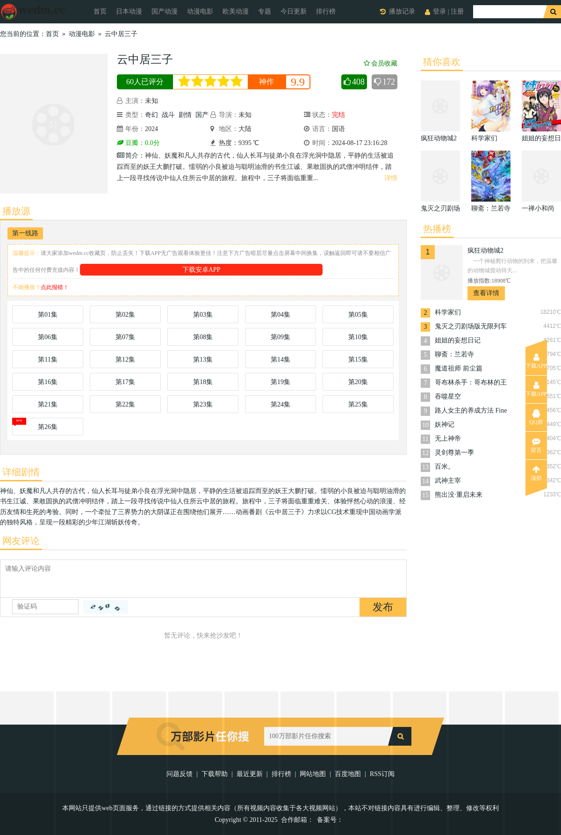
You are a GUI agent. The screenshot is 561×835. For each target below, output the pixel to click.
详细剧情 (21, 472)
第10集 (358, 337)
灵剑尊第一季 (454, 452)
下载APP (536, 361)
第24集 (280, 404)
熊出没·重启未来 (458, 494)
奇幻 (151, 114)
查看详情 (486, 293)
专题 (264, 11)
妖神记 (444, 424)
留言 (536, 445)
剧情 (185, 114)
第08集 (203, 337)
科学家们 (448, 312)
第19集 (280, 381)
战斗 (168, 114)
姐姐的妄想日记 (458, 340)
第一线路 (25, 233)
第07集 (125, 337)
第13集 (203, 359)
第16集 (48, 381)
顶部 (536, 473)
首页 (100, 11)
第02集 (125, 314)
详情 (390, 178)
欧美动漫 (236, 11)
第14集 (280, 359)
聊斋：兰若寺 (454, 354)
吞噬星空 (448, 396)
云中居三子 (121, 33)
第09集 (280, 337)
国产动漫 (164, 11)
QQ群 (536, 417)
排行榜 (326, 11)
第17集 (125, 381)
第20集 (358, 381)
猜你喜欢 (441, 62)
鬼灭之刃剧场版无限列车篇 (471, 327)
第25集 (358, 404)
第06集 (48, 337)
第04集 (280, 314)
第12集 (125, 359)
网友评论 (21, 541)
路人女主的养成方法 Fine (471, 410)
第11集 (47, 359)
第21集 (48, 404)
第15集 (358, 359)
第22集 (125, 404)
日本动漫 (129, 11)
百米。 (444, 466)
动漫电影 (200, 11)
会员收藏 (380, 63)
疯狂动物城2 (485, 250)
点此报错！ (55, 287)
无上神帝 (448, 438)
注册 (457, 11)
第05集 (358, 314)
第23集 (203, 404)
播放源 (16, 211)
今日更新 (293, 11)
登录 (439, 11)
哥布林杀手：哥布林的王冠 (471, 383)
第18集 (203, 381)
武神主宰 (448, 480)
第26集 (48, 426)
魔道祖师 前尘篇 (458, 368)
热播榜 (437, 229)
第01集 (48, 314)
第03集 (203, 314)
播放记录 (402, 11)
